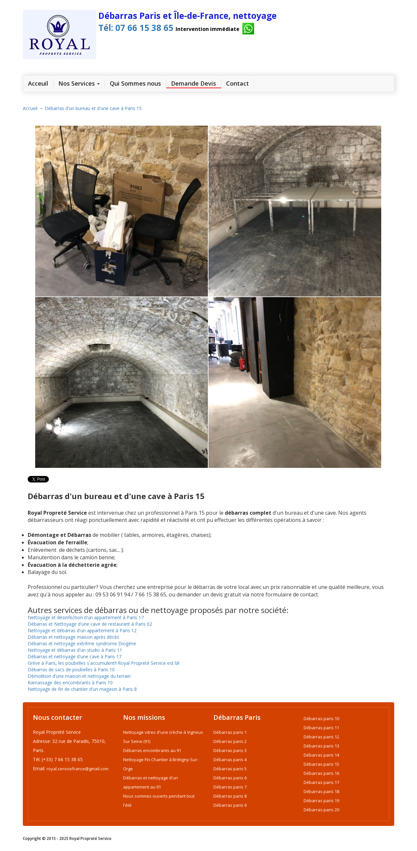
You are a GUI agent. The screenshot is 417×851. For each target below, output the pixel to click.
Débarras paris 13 (321, 746)
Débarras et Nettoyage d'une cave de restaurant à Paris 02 (90, 624)
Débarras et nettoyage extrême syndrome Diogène (82, 643)
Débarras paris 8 (230, 796)
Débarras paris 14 (321, 755)
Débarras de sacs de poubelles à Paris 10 (71, 669)
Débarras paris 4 (230, 759)
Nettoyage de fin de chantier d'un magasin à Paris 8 (82, 689)
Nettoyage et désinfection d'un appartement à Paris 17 (86, 617)
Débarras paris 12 (321, 737)
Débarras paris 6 (230, 778)
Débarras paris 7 (230, 787)
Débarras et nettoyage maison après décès (73, 637)
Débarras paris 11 (321, 728)
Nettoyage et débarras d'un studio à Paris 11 (75, 650)
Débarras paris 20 (321, 810)
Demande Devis (193, 83)
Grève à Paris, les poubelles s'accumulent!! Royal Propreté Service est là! (104, 663)
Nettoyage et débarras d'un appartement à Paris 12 (82, 630)
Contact (237, 83)
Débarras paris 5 (230, 769)
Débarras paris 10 (321, 718)
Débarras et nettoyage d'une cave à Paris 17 (75, 656)
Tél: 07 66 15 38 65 (134, 28)
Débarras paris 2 (230, 741)
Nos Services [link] (79, 83)
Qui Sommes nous (135, 83)
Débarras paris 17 (321, 782)
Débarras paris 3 (230, 750)
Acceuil (40, 83)
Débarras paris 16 (321, 773)
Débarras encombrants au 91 (152, 750)
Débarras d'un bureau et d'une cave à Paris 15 (93, 108)
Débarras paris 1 (230, 732)
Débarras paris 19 (321, 800)
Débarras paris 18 (321, 791)
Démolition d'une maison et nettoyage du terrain (79, 676)
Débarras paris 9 (230, 805)
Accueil (30, 108)
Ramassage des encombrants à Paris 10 (70, 682)
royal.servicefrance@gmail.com (77, 769)
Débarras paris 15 (321, 764)
